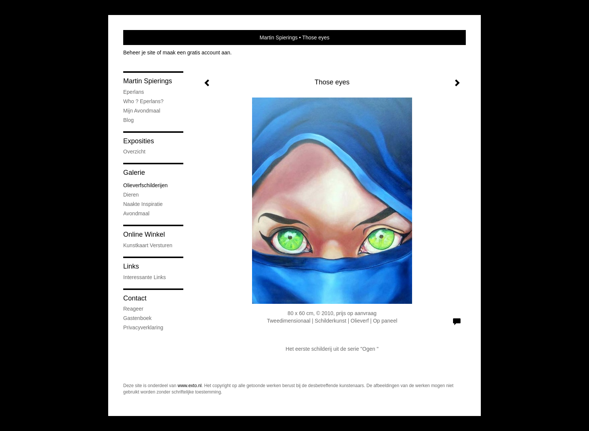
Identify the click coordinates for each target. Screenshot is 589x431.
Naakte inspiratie (143, 204)
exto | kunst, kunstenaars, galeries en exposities (144, 37)
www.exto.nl (190, 385)
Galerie (134, 172)
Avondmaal (136, 213)
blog (128, 120)
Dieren (131, 195)
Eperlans (133, 92)
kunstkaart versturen (147, 245)
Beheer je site (139, 53)
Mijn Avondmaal (141, 111)
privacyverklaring (143, 327)
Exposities (138, 141)
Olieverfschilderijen (145, 185)
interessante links (144, 277)
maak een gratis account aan (196, 53)
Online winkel (144, 234)
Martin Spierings (279, 38)
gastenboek (137, 318)
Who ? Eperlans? (143, 101)
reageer (133, 309)
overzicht (134, 152)
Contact (134, 298)
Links (131, 266)
